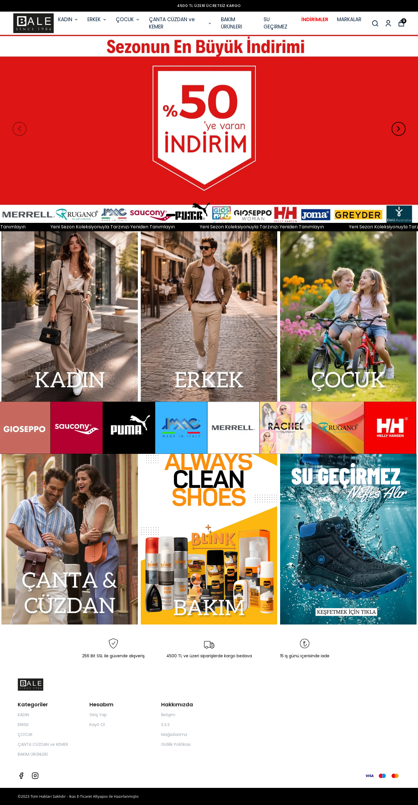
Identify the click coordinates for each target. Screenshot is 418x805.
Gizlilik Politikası (176, 744)
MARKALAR (349, 19)
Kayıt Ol (97, 725)
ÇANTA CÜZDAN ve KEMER (180, 23)
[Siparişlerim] (388, 23)
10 (237, 215)
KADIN (68, 19)
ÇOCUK (128, 19)
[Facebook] (21, 775)
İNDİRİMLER (314, 19)
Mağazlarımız (174, 734)
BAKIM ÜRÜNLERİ (231, 23)
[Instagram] (35, 775)
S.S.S (165, 725)
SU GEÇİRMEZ (275, 23)
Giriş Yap (98, 715)
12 (251, 215)
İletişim (168, 715)
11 (244, 215)
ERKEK (97, 19)
